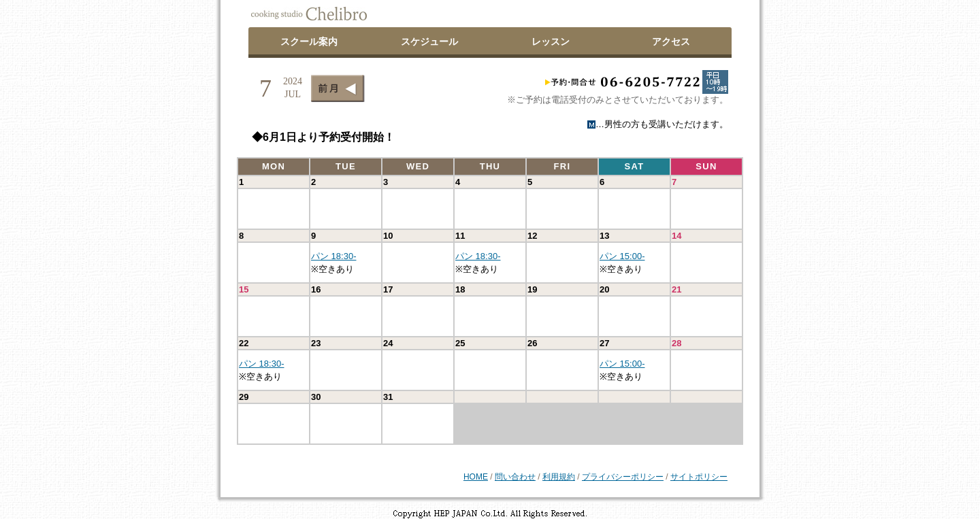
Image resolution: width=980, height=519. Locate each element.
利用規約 (558, 477)
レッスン (551, 42)
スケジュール (429, 42)
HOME (475, 477)
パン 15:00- (622, 256)
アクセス (671, 42)
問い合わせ (515, 477)
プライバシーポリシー (623, 477)
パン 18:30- (333, 256)
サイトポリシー (699, 477)
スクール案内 (309, 42)
